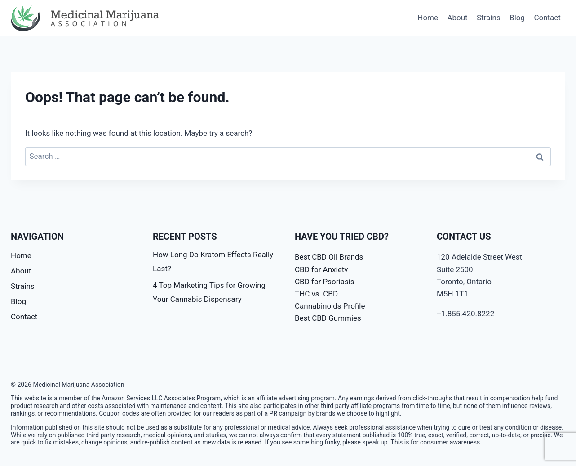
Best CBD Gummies (328, 318)
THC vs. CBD (316, 293)
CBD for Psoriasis (324, 281)
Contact (547, 17)
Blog (517, 17)
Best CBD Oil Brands (329, 256)
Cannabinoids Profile (330, 305)
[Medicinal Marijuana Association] (87, 18)
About (457, 17)
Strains (489, 17)
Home (427, 17)
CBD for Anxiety (321, 269)
